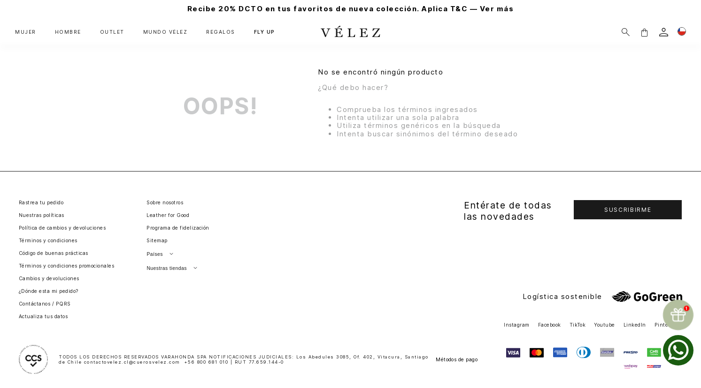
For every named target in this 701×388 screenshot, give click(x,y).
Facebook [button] (549, 325)
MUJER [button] (25, 32)
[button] (644, 32)
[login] (663, 32)
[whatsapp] (678, 350)
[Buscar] (626, 32)
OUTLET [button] (112, 32)
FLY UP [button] (264, 32)
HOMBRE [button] (68, 32)
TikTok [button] (578, 325)
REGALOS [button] (220, 32)
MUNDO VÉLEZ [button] (165, 32)
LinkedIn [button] (635, 325)
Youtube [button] (604, 325)
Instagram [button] (516, 325)
